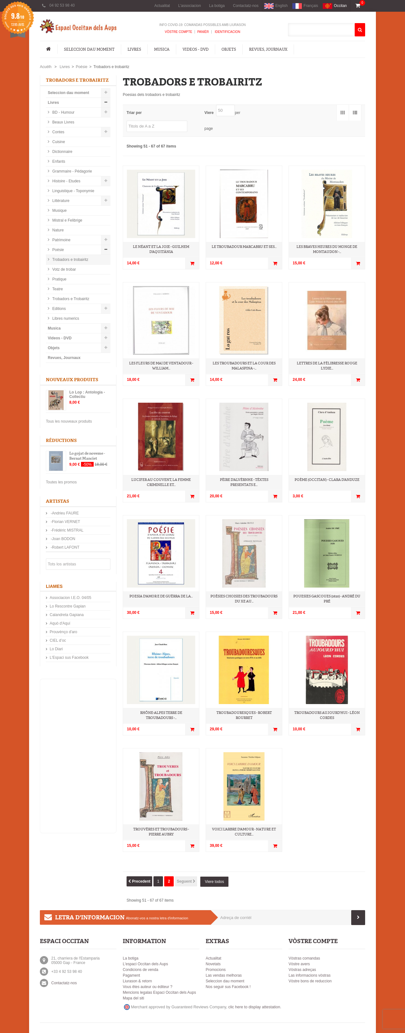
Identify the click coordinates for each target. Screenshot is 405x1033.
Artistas (57, 501)
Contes (57, 132)
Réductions (61, 441)
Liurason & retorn (137, 981)
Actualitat (162, 5)
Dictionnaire (61, 151)
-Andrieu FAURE (64, 513)
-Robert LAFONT (64, 547)
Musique (59, 210)
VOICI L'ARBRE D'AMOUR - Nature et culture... (244, 832)
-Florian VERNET (65, 522)
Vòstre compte (178, 32)
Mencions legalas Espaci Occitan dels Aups (159, 992)
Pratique (58, 279)
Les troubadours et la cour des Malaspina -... (244, 366)
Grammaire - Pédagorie (71, 171)
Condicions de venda (140, 969)
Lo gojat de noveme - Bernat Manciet (87, 456)
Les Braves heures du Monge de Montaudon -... (326, 249)
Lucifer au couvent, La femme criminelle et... (161, 482)
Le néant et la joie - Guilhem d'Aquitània (161, 249)
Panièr (203, 32)
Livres (134, 49)
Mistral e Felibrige (66, 220)
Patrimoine (61, 240)
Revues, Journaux (268, 49)
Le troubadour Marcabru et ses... (244, 246)
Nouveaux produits (72, 380)
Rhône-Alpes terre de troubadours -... (161, 715)
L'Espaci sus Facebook (69, 657)
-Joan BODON (62, 539)
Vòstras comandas (304, 958)
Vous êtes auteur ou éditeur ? (147, 987)
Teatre (57, 289)
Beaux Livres (62, 122)
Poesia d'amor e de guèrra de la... (161, 596)
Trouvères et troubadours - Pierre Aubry (161, 832)
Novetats (213, 964)
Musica (162, 49)
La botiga (217, 5)
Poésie (81, 67)
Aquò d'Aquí (60, 623)
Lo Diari (56, 649)
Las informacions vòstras (310, 975)
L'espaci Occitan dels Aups (145, 964)
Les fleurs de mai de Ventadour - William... (161, 366)
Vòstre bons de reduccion (310, 981)
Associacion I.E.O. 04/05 (70, 597)
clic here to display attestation (254, 1007)
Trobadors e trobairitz (69, 259)
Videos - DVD (196, 49)
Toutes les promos (61, 482)
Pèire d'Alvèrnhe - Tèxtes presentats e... (244, 482)
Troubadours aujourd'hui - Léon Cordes (327, 715)
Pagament (131, 975)
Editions (58, 308)
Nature (57, 230)
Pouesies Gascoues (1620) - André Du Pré (326, 599)
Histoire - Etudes (65, 181)
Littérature (60, 200)
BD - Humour (62, 112)
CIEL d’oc (58, 640)
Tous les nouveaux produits (69, 421)
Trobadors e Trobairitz (70, 299)
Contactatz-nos (246, 5)
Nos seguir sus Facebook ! (228, 987)
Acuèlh (46, 67)
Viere (209, 112)
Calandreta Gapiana (67, 615)
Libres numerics (65, 318)
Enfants (58, 161)
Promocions (216, 969)
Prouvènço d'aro (63, 632)
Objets (228, 49)
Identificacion (227, 32)
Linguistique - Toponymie (72, 191)
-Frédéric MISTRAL (67, 530)
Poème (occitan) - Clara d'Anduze (327, 479)
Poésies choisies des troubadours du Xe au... (243, 599)
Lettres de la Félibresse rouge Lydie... (327, 366)
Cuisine (58, 142)
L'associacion (189, 5)
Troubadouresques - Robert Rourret (244, 715)
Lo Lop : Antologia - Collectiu (87, 394)
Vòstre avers (299, 964)
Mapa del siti (133, 998)
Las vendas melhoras (224, 975)
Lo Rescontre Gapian (67, 606)
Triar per (134, 112)
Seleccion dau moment (89, 49)
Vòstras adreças (302, 969)
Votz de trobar (63, 269)
